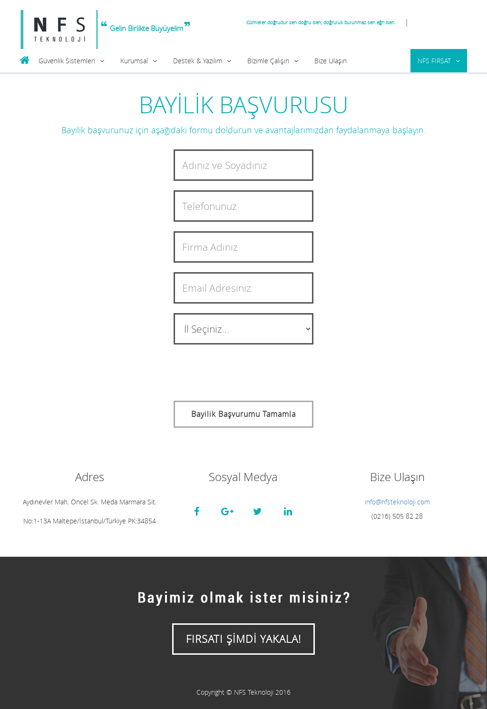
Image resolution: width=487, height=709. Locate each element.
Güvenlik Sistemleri (67, 60)
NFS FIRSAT (434, 60)
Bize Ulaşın (330, 60)
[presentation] (246, 372)
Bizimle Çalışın (268, 60)
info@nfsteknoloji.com (397, 501)
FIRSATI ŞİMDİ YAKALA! (243, 639)
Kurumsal (134, 60)
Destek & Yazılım (197, 60)
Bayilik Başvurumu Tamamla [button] (243, 414)
